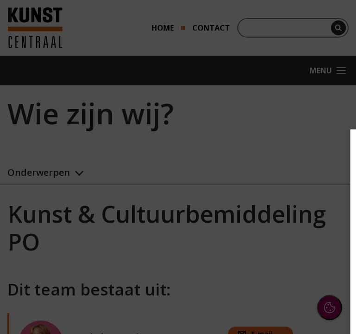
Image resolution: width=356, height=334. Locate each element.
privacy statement (247, 189)
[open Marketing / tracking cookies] (334, 248)
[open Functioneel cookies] (334, 221)
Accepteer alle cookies (277, 282)
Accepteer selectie (277, 309)
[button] (268, 219)
